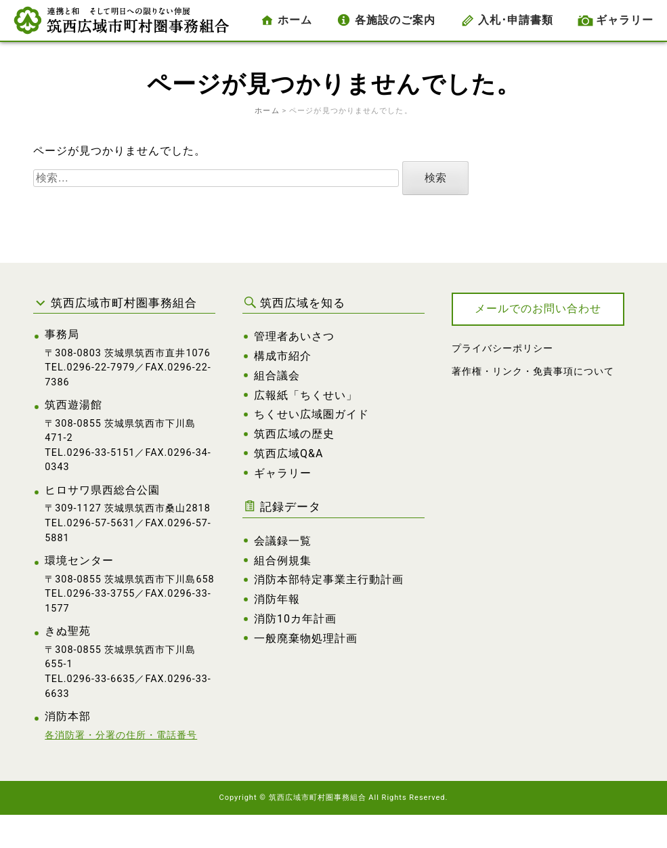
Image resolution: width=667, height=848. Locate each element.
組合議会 (277, 375)
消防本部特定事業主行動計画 (329, 579)
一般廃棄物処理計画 (306, 638)
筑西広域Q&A (288, 453)
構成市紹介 (282, 355)
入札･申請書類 (515, 20)
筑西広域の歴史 (294, 433)
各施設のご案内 (395, 20)
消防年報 (277, 599)
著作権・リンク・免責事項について (533, 371)
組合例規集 (282, 560)
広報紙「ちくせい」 (306, 395)
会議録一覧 (282, 540)
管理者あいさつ (294, 336)
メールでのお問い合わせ (538, 308)
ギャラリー (624, 20)
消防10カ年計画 (295, 618)
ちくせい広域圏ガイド (311, 414)
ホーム (295, 20)
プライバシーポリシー (502, 348)
